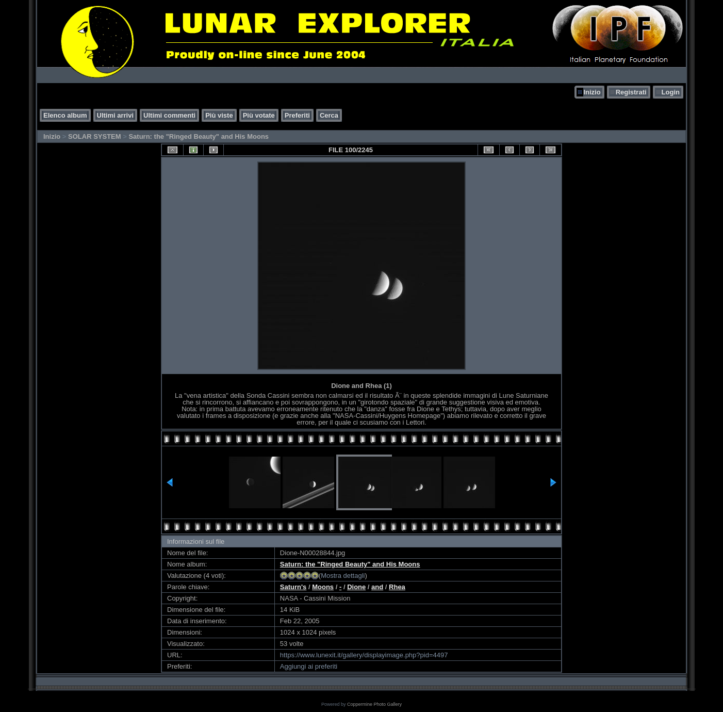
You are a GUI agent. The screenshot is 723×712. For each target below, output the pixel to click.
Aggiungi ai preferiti (308, 666)
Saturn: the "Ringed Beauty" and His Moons (198, 136)
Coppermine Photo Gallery (374, 704)
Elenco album (65, 115)
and (377, 587)
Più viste (219, 115)
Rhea (397, 587)
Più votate (259, 115)
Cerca (329, 115)
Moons (323, 587)
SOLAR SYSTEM (94, 136)
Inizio (591, 92)
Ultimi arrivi (115, 115)
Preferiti (297, 115)
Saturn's (293, 587)
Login (671, 92)
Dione (356, 587)
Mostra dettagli (343, 575)
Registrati (631, 92)
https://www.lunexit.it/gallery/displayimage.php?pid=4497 (364, 655)
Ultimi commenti (169, 115)
